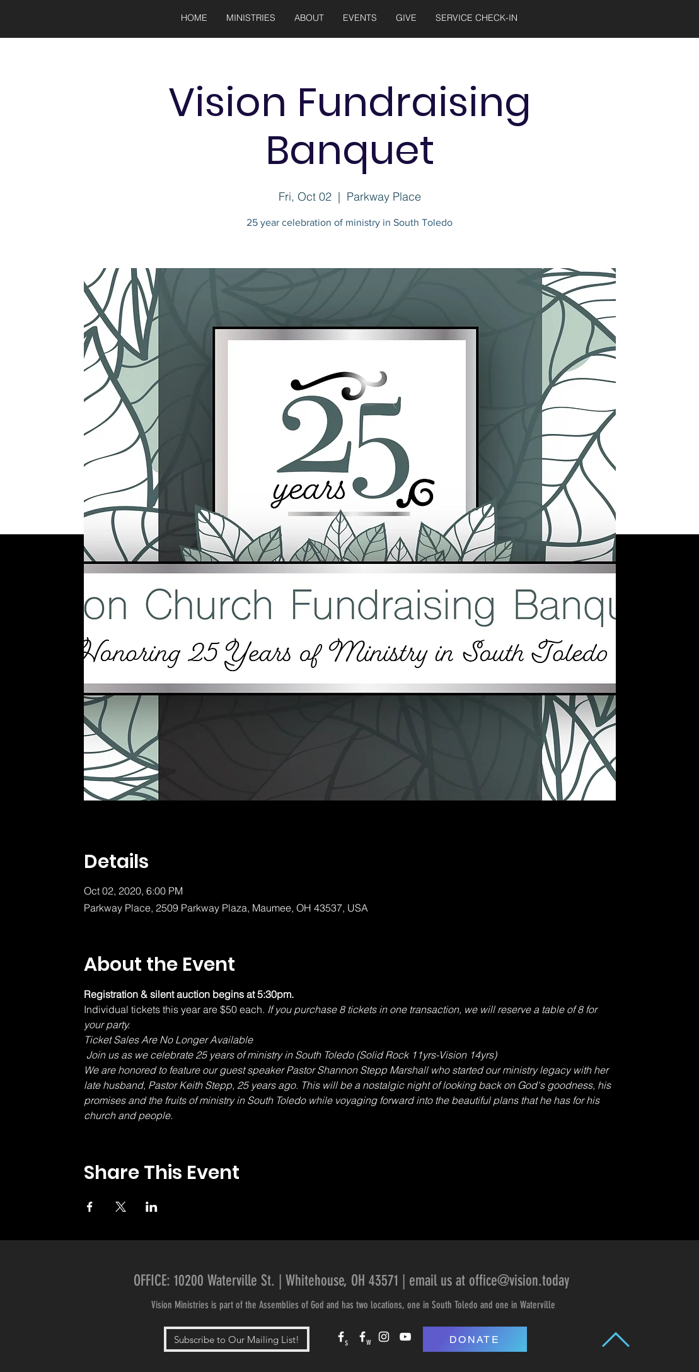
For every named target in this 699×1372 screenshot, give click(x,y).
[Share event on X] (121, 1207)
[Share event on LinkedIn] (152, 1207)
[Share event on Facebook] (90, 1207)
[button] (251, 18)
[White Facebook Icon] (341, 1337)
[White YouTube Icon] (405, 1337)
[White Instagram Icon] (384, 1337)
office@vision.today (519, 1280)
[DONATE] (475, 1339)
